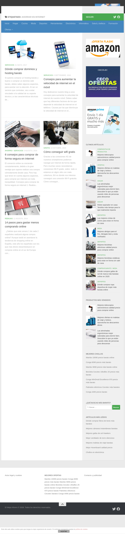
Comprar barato (104, 288)
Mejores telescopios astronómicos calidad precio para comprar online (108, 176)
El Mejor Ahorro (23, 8)
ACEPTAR (64, 531)
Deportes (43, 23)
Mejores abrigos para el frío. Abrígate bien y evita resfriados (107, 253)
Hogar (15, 23)
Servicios (9, 84)
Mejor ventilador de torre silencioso (100, 457)
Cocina (24, 23)
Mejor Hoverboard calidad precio (99, 467)
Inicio (7, 23)
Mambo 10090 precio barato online (100, 377)
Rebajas (9, 238)
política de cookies (81, 529)
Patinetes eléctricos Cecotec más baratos (103, 406)
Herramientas (56, 23)
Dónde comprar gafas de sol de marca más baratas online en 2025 (108, 293)
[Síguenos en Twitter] (114, 36)
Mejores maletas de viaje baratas (99, 462)
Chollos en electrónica (95, 471)
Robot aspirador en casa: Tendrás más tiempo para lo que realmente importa (108, 226)
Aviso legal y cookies (13, 495)
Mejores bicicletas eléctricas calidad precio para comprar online (107, 266)
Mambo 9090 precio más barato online (101, 386)
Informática (84, 23)
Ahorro (8, 170)
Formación (113, 23)
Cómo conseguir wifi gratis (59, 171)
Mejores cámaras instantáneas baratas (101, 448)
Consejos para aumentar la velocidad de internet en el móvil (60, 102)
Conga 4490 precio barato (96, 411)
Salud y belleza (98, 23)
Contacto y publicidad (93, 495)
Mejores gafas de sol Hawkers (98, 452)
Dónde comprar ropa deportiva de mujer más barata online (107, 306)
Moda (33, 23)
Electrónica (70, 23)
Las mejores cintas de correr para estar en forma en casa (108, 240)
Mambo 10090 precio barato (56, 498)
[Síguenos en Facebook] (118, 36)
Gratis (47, 167)
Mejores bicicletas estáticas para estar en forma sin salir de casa (108, 279)
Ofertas (8, 30)
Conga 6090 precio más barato (98, 381)
